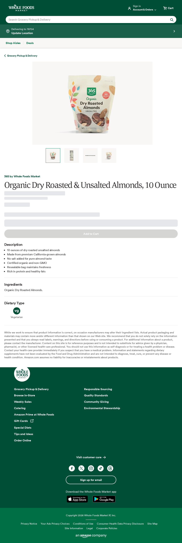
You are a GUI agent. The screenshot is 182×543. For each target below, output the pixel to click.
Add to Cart (91, 234)
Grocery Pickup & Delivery (31, 389)
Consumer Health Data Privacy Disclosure (120, 523)
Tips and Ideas (23, 434)
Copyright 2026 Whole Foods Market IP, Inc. (91, 515)
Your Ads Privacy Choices (55, 523)
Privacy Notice (29, 523)
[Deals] (29, 43)
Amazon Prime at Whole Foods (34, 414)
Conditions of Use (83, 523)
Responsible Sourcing (98, 389)
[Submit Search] (171, 19)
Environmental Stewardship (102, 408)
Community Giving (96, 402)
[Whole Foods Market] (21, 8)
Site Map (152, 523)
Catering (20, 408)
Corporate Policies (106, 528)
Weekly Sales (22, 402)
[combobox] (83, 19)
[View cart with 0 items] (168, 8)
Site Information (74, 528)
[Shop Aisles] (13, 43)
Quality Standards (96, 395)
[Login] (142, 8)
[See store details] (91, 31)
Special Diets (22, 428)
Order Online (22, 440)
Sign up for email (91, 480)
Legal (90, 528)
